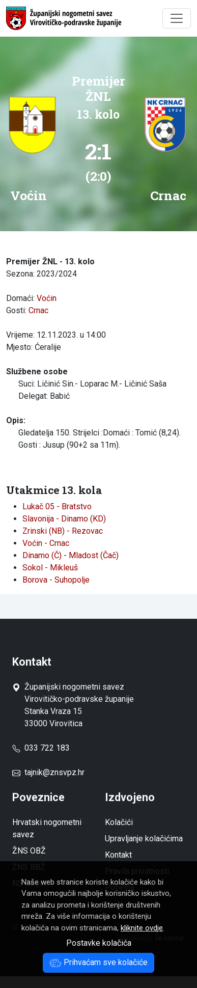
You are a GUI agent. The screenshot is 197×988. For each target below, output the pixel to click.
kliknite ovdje (142, 927)
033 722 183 (41, 748)
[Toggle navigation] (176, 18)
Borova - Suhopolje (56, 580)
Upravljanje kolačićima (144, 838)
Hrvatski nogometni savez (46, 828)
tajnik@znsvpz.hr (54, 772)
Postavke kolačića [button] (98, 943)
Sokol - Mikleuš (50, 567)
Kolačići (119, 822)
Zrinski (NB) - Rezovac (62, 531)
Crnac (38, 310)
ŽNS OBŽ (29, 851)
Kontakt (118, 855)
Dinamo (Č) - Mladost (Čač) (70, 555)
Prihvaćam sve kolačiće (98, 962)
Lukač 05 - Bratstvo (57, 506)
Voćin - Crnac (45, 543)
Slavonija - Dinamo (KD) (64, 519)
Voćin (47, 298)
